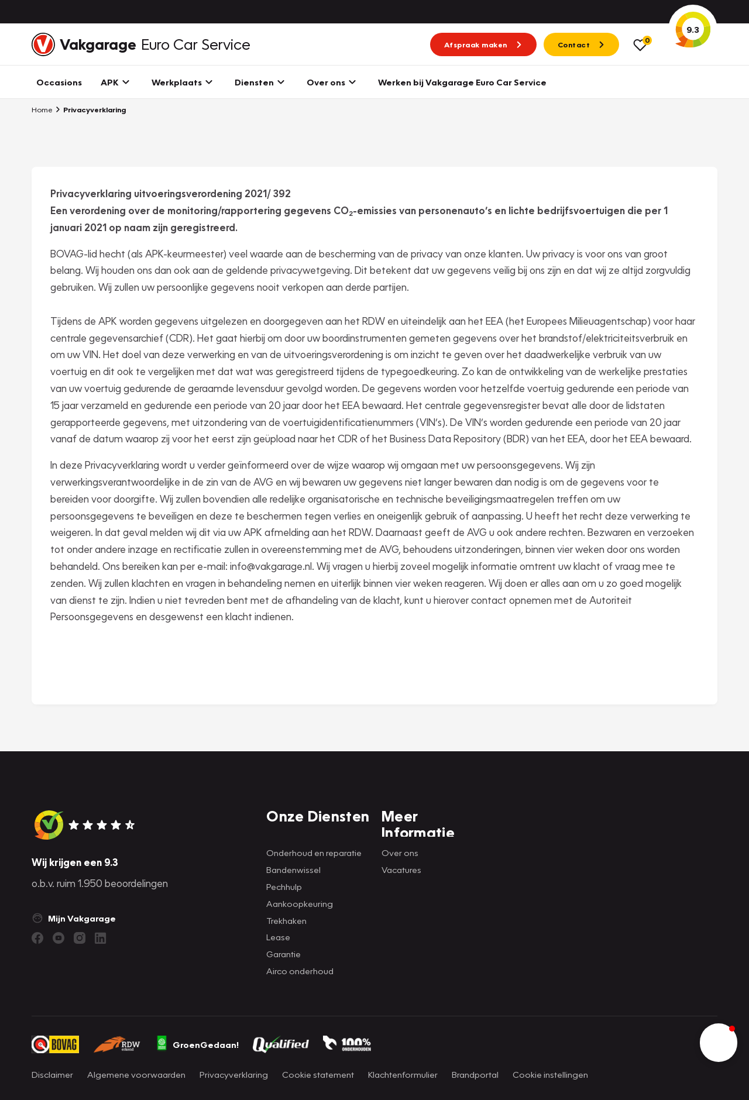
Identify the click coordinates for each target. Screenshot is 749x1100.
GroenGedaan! (197, 1044)
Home (42, 109)
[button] (718, 1042)
